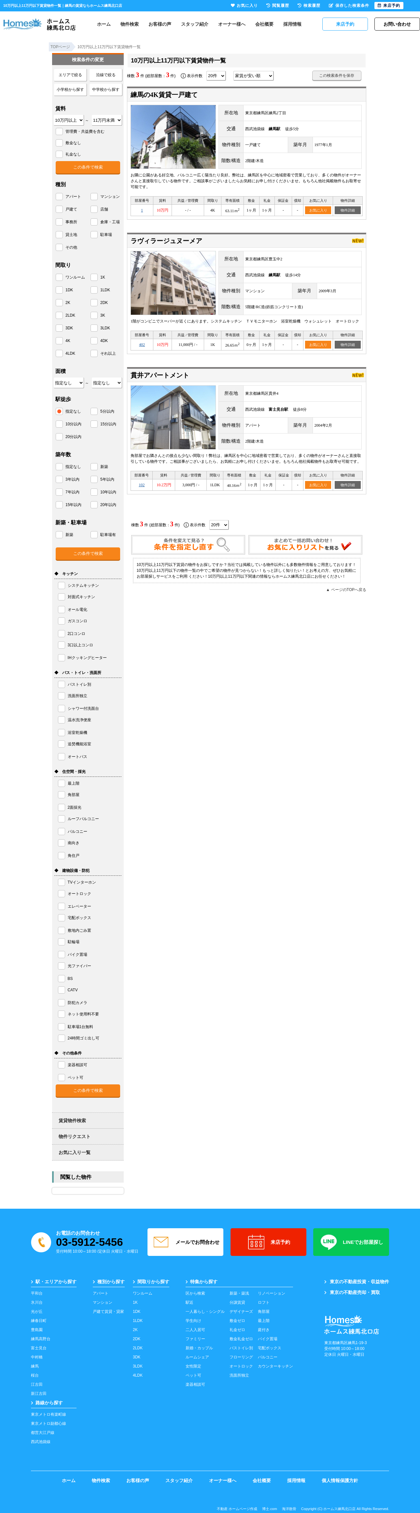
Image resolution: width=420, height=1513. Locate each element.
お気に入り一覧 (75, 1152)
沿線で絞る (106, 75)
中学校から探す (105, 89)
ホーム (104, 24)
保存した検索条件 (349, 5)
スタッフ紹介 (194, 24)
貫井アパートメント (160, 375)
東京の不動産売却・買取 (352, 1292)
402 (142, 344)
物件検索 (129, 24)
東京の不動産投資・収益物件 (356, 1281)
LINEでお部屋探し (351, 1242)
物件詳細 (348, 210)
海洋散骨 (289, 1509)
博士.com (269, 1509)
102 (142, 485)
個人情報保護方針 (340, 1480)
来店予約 (268, 1242)
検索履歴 (309, 5)
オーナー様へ (231, 24)
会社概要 (264, 24)
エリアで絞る (70, 75)
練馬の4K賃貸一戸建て (164, 94)
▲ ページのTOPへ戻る (346, 589)
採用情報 (292, 24)
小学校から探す (70, 89)
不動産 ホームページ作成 (237, 1509)
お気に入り (318, 210)
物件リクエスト (75, 1136)
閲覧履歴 (277, 5)
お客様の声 (159, 24)
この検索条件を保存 (336, 75)
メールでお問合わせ (185, 1242)
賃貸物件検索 (72, 1120)
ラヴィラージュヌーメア (166, 240)
